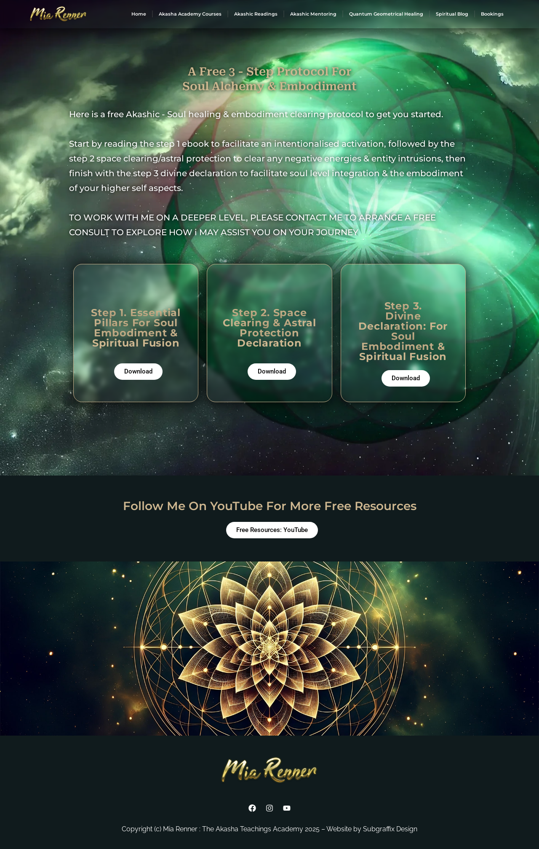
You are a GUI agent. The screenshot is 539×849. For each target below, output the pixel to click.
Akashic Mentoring (313, 14)
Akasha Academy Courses (190, 14)
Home (138, 14)
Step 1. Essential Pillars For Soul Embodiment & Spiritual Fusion (136, 327)
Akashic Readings (256, 14)
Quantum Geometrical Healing (386, 14)
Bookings (492, 14)
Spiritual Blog (452, 14)
